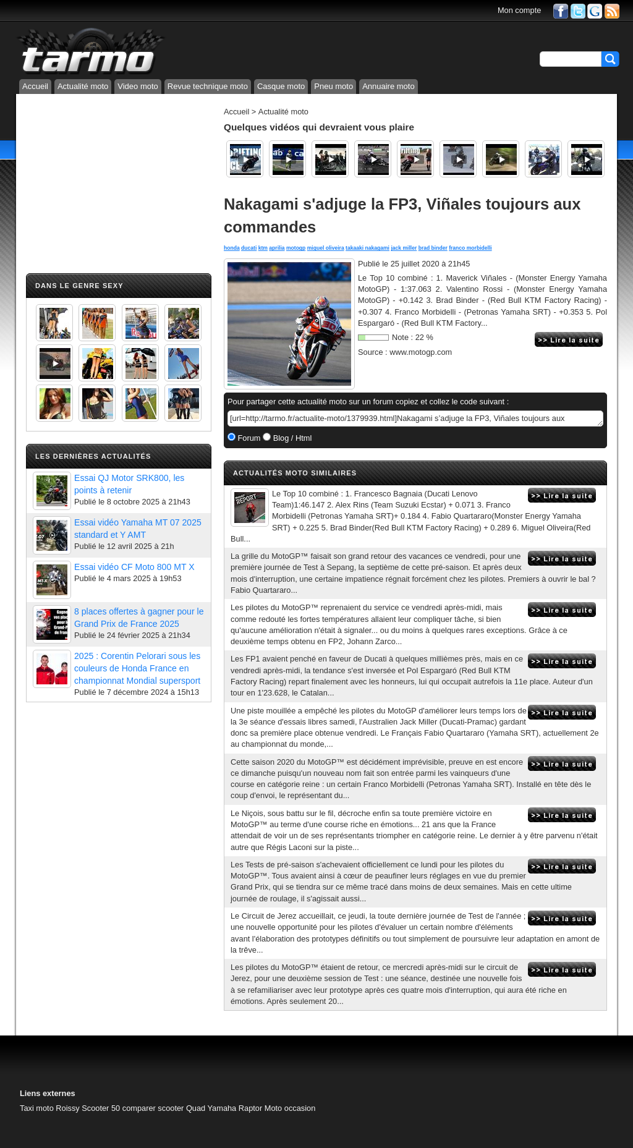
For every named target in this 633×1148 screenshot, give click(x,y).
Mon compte (519, 10)
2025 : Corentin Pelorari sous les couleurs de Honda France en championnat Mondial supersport (137, 668)
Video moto (137, 86)
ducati (249, 248)
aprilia (276, 248)
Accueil (35, 86)
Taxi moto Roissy (50, 1108)
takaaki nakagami (367, 248)
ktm (263, 248)
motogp (295, 248)
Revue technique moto (208, 86)
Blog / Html (291, 438)
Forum (248, 438)
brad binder (433, 248)
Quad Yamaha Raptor (224, 1108)
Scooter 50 (101, 1108)
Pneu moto (333, 86)
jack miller (404, 248)
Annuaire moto (388, 86)
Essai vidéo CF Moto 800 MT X (134, 567)
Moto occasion (290, 1108)
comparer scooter (153, 1108)
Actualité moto (82, 86)
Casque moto (281, 86)
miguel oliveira (325, 248)
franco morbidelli (470, 248)
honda (232, 248)
